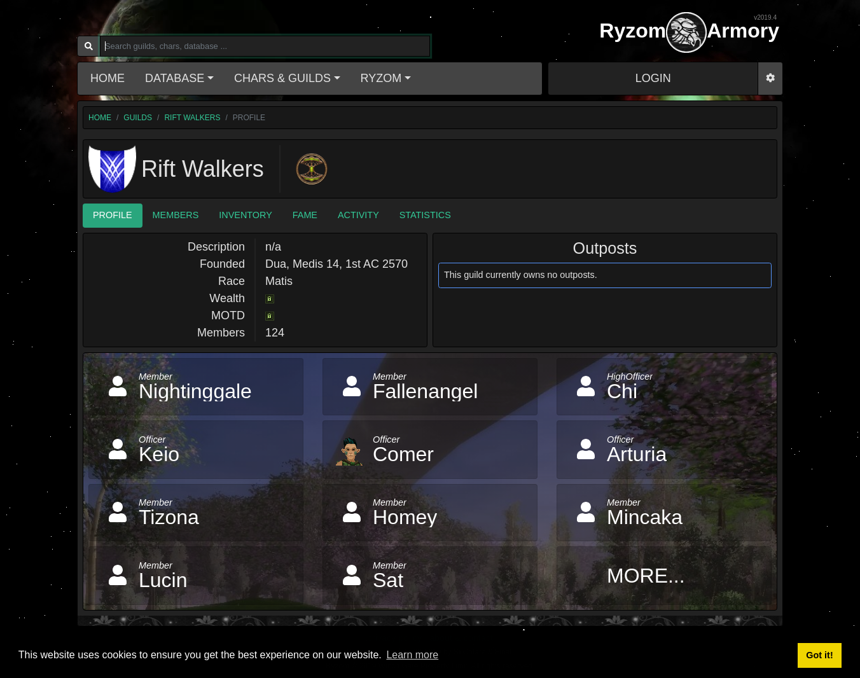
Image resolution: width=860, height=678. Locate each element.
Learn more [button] (412, 654)
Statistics (425, 215)
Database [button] (174, 78)
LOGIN (653, 78)
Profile (112, 215)
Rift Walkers (192, 117)
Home (107, 78)
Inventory (245, 215)
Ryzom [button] (381, 78)
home (99, 117)
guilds (137, 117)
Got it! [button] (819, 655)
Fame (305, 215)
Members (176, 215)
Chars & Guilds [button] (282, 78)
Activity (358, 215)
